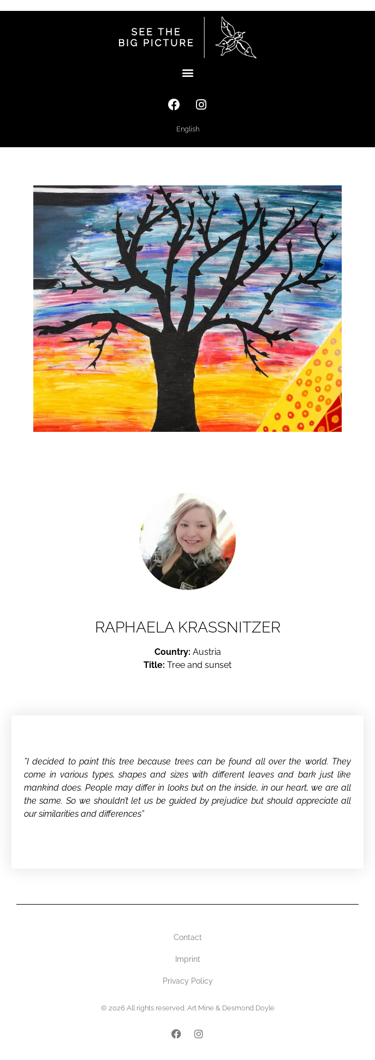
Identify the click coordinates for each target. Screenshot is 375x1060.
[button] (187, 73)
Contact (188, 937)
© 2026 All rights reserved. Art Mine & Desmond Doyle (188, 1008)
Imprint (187, 959)
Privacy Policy (188, 981)
